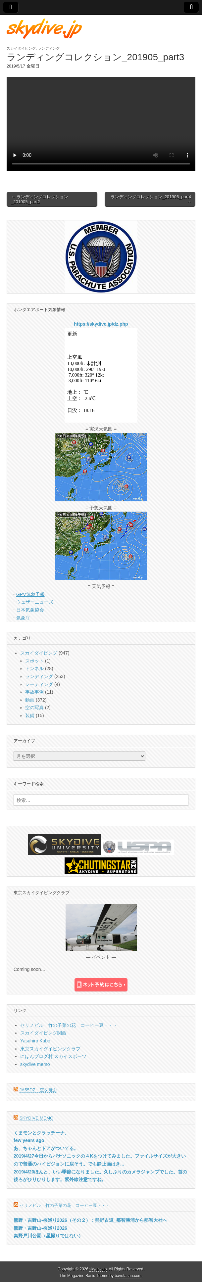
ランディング (49, 48)
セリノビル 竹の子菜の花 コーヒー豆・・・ (69, 1025)
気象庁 (23, 617)
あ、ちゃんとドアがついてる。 (46, 1148)
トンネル (34, 668)
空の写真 (34, 707)
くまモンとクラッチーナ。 (41, 1132)
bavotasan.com (128, 1275)
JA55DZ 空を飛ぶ (38, 1089)
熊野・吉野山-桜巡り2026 (40, 1228)
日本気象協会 (30, 610)
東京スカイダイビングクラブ (50, 1048)
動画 (29, 700)
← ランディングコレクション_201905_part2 (39, 199)
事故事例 (34, 692)
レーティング (39, 684)
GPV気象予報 (30, 594)
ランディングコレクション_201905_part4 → (151, 199)
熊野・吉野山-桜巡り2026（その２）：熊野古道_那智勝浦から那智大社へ (90, 1220)
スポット (34, 661)
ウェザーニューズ (34, 602)
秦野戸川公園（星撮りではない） (48, 1235)
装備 (29, 715)
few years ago (29, 1140)
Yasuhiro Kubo (35, 1040)
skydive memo (35, 1064)
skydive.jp (98, 1269)
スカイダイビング (21, 48)
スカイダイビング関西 (43, 1032)
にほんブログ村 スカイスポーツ (53, 1056)
